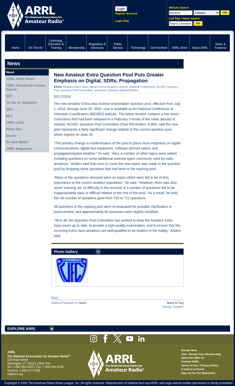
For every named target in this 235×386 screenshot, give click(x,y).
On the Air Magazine (21, 102)
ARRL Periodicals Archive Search (25, 87)
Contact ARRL (190, 361)
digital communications (103, 86)
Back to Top (175, 303)
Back (54, 297)
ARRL (52, 14)
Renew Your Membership (205, 354)
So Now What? (17, 142)
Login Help (122, 20)
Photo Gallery (66, 251)
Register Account (126, 13)
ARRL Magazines (19, 148)
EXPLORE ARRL (21, 328)
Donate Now (189, 350)
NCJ (9, 116)
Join (184, 354)
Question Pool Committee (77, 90)
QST (9, 96)
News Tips (14, 129)
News (10, 72)
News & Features (62, 303)
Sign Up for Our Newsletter (198, 373)
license (123, 86)
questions (100, 90)
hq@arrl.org (15, 374)
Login (121, 9)
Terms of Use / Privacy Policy (200, 365)
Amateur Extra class (75, 86)
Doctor (11, 135)
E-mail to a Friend (192, 369)
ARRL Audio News (20, 79)
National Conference (142, 86)
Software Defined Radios (123, 90)
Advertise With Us (192, 357)
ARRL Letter (15, 122)
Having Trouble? (173, 307)
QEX (9, 109)
